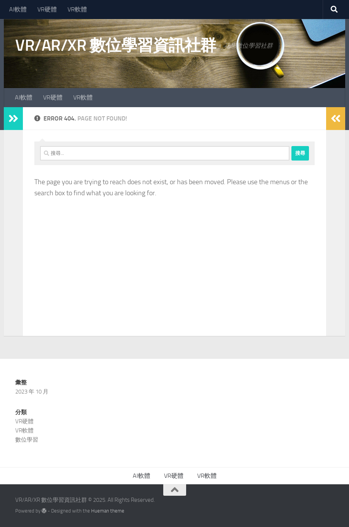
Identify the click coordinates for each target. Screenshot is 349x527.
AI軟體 (18, 9)
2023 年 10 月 (31, 391)
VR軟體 (77, 9)
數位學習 (26, 439)
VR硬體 (47, 9)
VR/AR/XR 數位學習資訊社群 (115, 45)
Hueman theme (107, 511)
